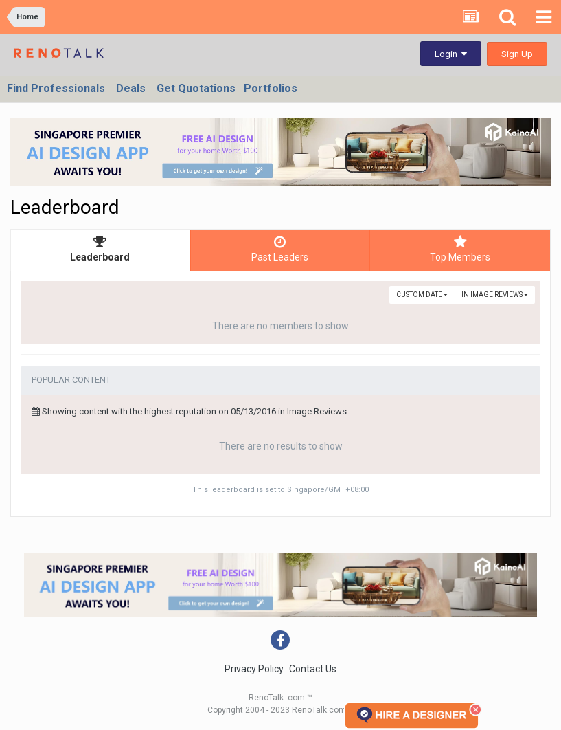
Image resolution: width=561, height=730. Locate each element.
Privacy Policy (254, 668)
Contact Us (312, 668)
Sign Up (517, 54)
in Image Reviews (494, 294)
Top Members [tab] (460, 249)
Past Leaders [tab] (280, 249)
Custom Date (422, 294)
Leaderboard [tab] (100, 249)
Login (451, 54)
